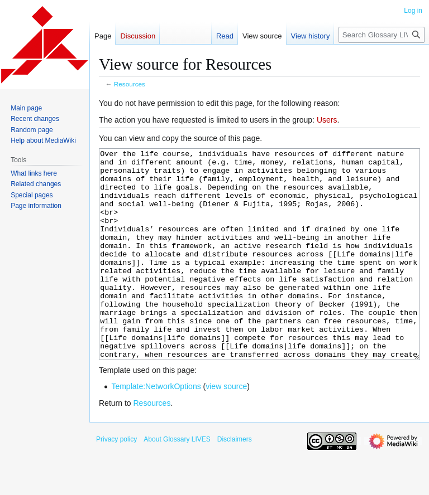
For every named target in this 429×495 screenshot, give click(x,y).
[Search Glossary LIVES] (382, 35)
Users (327, 119)
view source (226, 428)
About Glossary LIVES (177, 481)
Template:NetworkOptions (156, 428)
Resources (129, 84)
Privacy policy (116, 481)
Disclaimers (234, 481)
